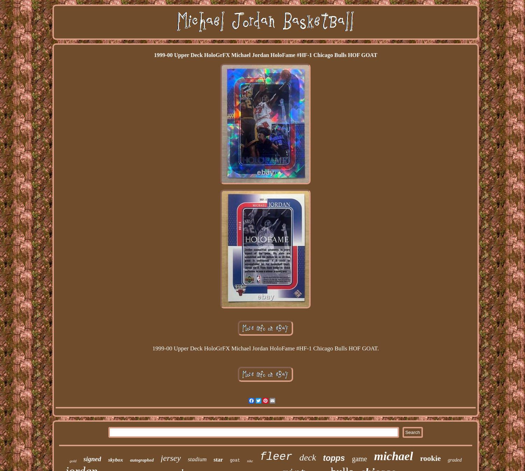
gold (73, 461)
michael (393, 456)
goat (235, 460)
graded (455, 460)
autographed (142, 460)
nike (250, 461)
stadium (197, 459)
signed (92, 459)
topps (334, 458)
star (218, 460)
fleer (276, 457)
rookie (430, 458)
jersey (171, 458)
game (359, 459)
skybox (115, 460)
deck (307, 457)
